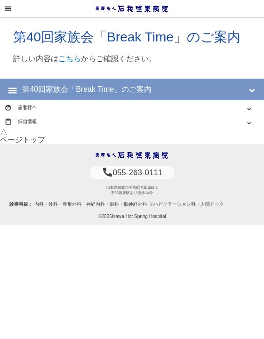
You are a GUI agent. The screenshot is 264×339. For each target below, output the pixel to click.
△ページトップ (22, 136)
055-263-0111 (132, 172)
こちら (69, 59)
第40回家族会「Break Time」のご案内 (87, 89)
